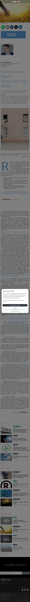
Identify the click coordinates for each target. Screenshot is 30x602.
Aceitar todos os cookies (15, 305)
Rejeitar (15, 308)
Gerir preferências (15, 311)
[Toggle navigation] (2, 2)
